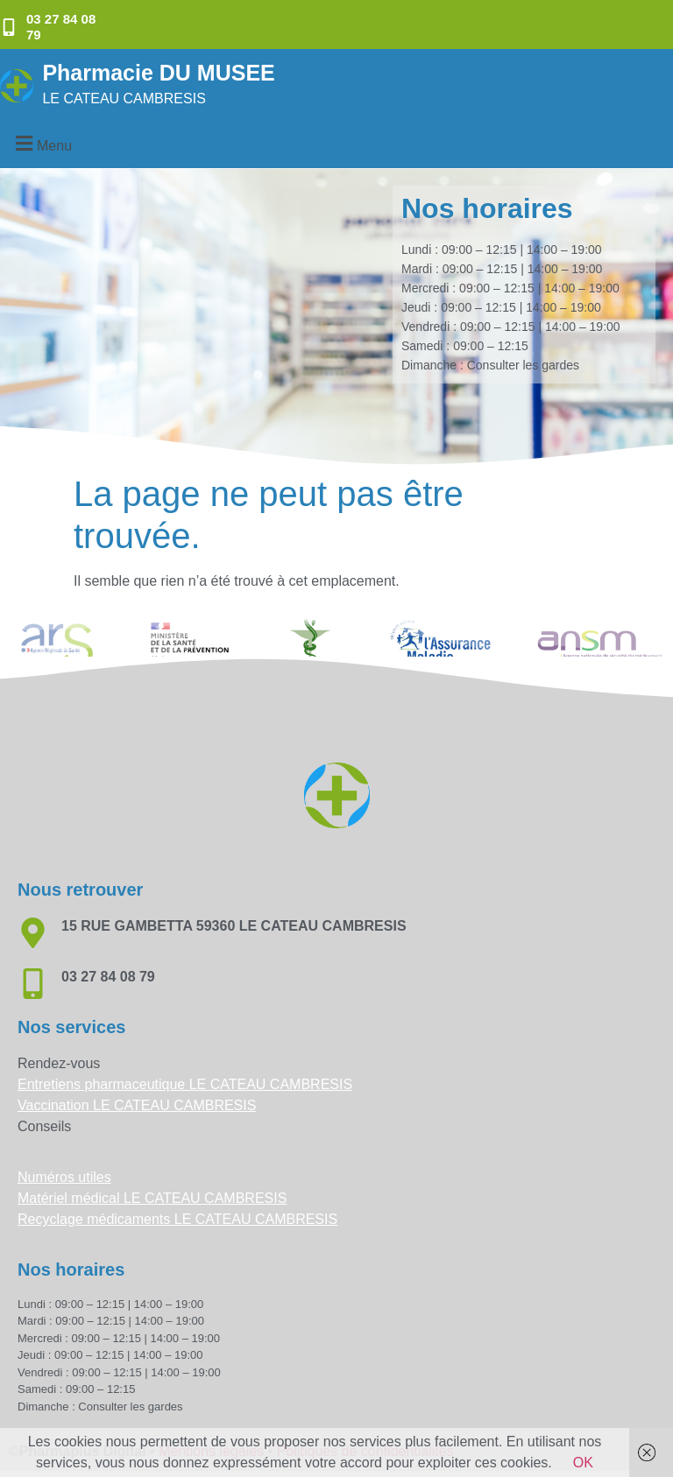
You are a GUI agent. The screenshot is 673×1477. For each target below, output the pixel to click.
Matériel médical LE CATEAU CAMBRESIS (152, 1198)
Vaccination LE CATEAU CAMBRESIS (137, 1105)
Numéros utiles (64, 1177)
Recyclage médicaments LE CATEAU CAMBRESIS (177, 1219)
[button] (41, 143)
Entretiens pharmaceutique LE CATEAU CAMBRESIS (185, 1084)
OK (583, 1462)
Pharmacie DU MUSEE (158, 72)
